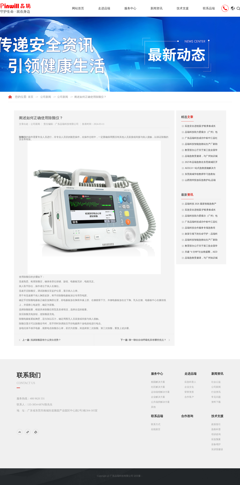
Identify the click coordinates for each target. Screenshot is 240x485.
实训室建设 (217, 449)
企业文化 (189, 387)
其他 (153, 407)
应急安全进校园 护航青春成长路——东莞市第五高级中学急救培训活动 (201, 127)
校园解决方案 (158, 382)
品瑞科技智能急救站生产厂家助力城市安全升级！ (201, 145)
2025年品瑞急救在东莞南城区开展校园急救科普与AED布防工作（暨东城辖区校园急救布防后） (201, 163)
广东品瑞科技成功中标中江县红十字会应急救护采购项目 (201, 139)
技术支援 (183, 8)
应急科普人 (190, 382)
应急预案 (216, 439)
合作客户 (189, 397)
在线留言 (155, 429)
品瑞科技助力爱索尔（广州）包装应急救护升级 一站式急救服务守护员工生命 (201, 133)
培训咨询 (216, 434)
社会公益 (216, 382)
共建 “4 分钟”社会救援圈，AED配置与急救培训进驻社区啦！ (201, 253)
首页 (30, 97)
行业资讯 (216, 392)
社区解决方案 (158, 387)
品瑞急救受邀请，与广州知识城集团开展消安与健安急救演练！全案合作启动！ (201, 157)
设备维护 (216, 444)
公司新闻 (45, 97)
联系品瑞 (209, 8)
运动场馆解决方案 (160, 392)
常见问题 (216, 397)
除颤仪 (22, 137)
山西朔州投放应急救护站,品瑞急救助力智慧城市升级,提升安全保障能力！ (200, 181)
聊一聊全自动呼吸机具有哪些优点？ (147, 340)
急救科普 (216, 429)
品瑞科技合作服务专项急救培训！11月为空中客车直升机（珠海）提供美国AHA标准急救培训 (201, 229)
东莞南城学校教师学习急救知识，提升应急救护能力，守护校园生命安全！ (201, 175)
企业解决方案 (158, 397)
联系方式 (155, 424)
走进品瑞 (104, 8)
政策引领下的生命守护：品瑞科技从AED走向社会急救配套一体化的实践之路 (201, 235)
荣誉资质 (189, 392)
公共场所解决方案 (160, 402)
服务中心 (130, 8)
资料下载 (216, 402)
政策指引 (216, 424)
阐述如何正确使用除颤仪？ (90, 97)
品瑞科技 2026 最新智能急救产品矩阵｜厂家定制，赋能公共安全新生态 (201, 205)
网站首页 (78, 8)
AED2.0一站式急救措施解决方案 (200, 169)
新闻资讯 (156, 8)
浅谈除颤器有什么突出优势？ (45, 340)
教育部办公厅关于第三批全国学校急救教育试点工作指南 (201, 151)
